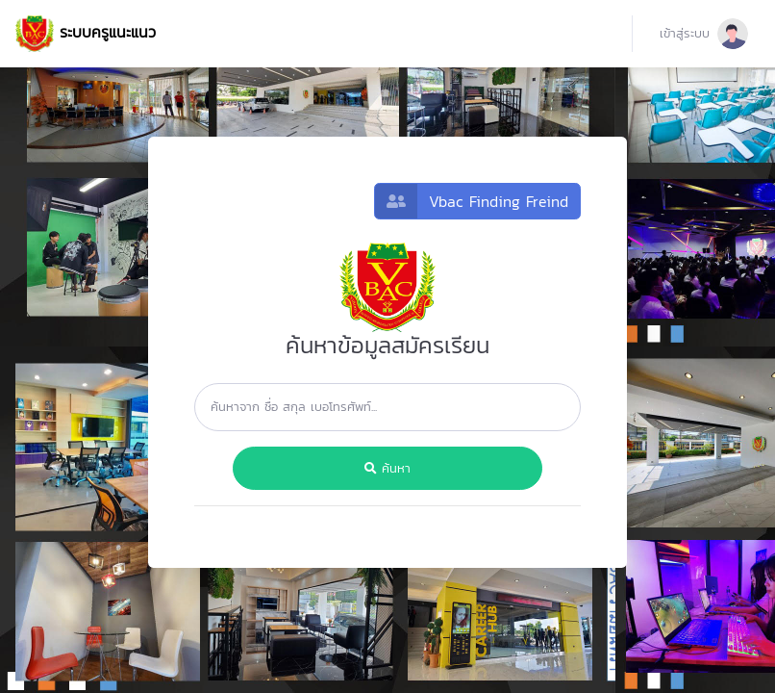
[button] (704, 33)
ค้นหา (387, 468)
